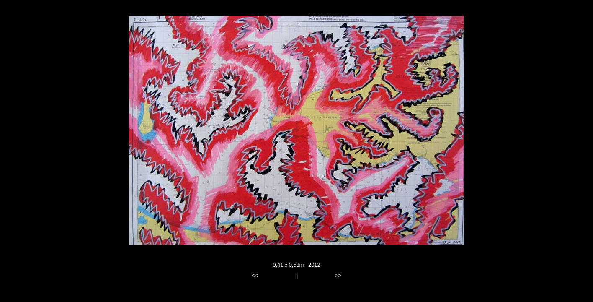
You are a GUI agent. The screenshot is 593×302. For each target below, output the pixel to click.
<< (255, 275)
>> (338, 275)
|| (296, 275)
